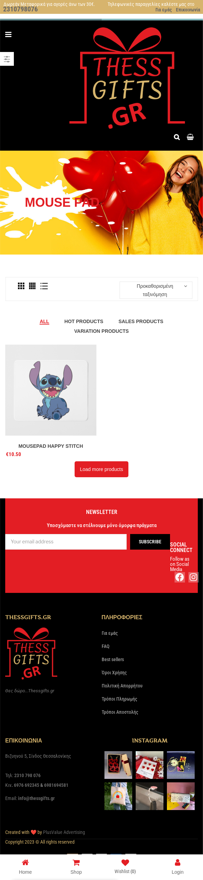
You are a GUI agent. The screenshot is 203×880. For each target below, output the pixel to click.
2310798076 (20, 9)
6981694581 (56, 785)
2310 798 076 (27, 775)
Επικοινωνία (188, 9)
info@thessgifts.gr (36, 798)
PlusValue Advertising (64, 832)
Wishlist (125, 867)
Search (178, 136)
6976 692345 (26, 785)
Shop (76, 866)
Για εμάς (163, 9)
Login (178, 866)
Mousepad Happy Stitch (50, 446)
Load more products (101, 469)
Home (25, 866)
